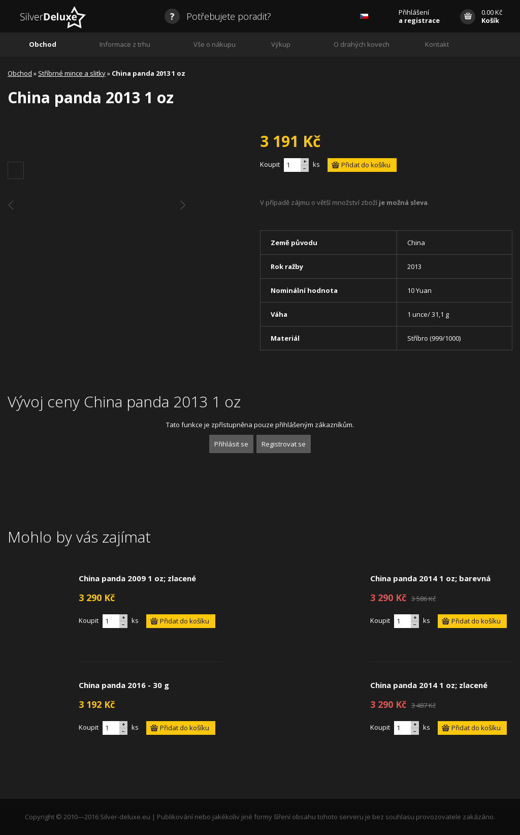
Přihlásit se (231, 444)
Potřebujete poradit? (218, 16)
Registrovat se (284, 444)
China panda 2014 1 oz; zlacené (429, 685)
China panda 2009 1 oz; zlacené (137, 578)
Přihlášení (419, 16)
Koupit (270, 164)
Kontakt (437, 44)
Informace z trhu (125, 44)
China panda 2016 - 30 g (124, 685)
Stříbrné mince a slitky (72, 73)
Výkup (280, 44)
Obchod (42, 44)
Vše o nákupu (214, 44)
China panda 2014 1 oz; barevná (430, 578)
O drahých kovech (361, 44)
